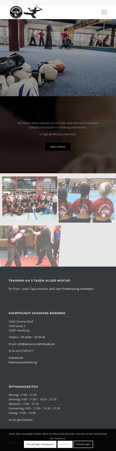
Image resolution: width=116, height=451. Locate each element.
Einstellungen (83, 444)
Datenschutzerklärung (23, 362)
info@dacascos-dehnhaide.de (36, 344)
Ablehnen (65, 444)
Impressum (16, 358)
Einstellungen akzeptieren (40, 444)
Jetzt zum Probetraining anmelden (71, 289)
